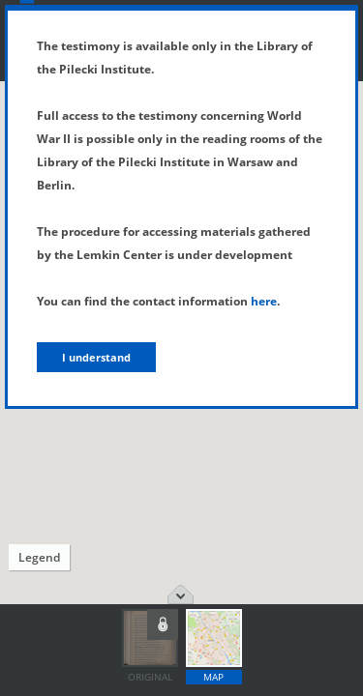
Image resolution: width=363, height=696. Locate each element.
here (264, 301)
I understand (96, 357)
